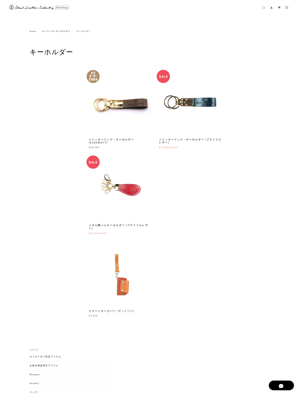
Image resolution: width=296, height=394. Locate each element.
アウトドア (36, 275)
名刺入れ (37, 202)
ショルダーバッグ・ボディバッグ (49, 115)
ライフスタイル (39, 293)
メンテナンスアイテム (43, 314)
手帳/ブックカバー (42, 250)
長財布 (35, 166)
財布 (32, 160)
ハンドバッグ (39, 125)
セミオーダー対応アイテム (45, 73)
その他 (35, 149)
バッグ (34, 109)
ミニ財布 (37, 180)
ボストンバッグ (40, 144)
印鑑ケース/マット (42, 260)
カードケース (39, 207)
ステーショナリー (40, 244)
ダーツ (34, 284)
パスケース (38, 212)
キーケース (38, 228)
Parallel (34, 100)
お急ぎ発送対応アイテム (44, 82)
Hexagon (35, 91)
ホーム (35, 299)
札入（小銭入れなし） (43, 176)
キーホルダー (39, 233)
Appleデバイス (40, 265)
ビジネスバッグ (40, 134)
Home (33, 31)
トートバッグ (39, 130)
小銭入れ (37, 185)
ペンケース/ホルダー (43, 255)
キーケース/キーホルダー (56, 31)
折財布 (35, 171)
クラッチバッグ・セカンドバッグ (49, 120)
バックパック (39, 139)
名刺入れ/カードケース (43, 196)
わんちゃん (38, 304)
